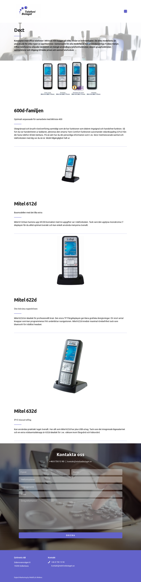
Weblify (32, 577)
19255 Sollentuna (21, 566)
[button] (125, 11)
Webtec (39, 577)
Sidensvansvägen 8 (22, 562)
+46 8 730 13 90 (56, 461)
